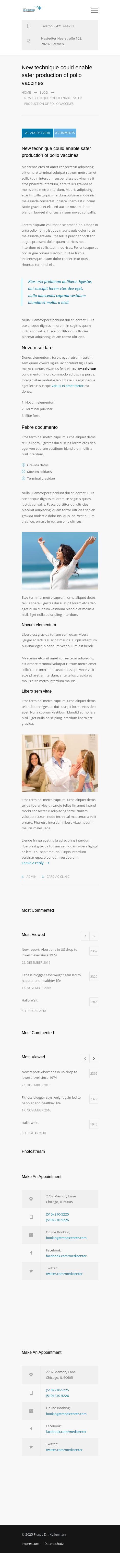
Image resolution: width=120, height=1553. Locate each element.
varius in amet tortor (68, 385)
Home (26, 92)
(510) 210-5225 (57, 1214)
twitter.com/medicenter (64, 1273)
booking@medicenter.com (66, 1237)
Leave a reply (33, 862)
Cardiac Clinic (57, 876)
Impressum (30, 1543)
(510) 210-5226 (57, 1220)
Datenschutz (54, 1543)
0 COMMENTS (65, 133)
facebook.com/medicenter (66, 1256)
